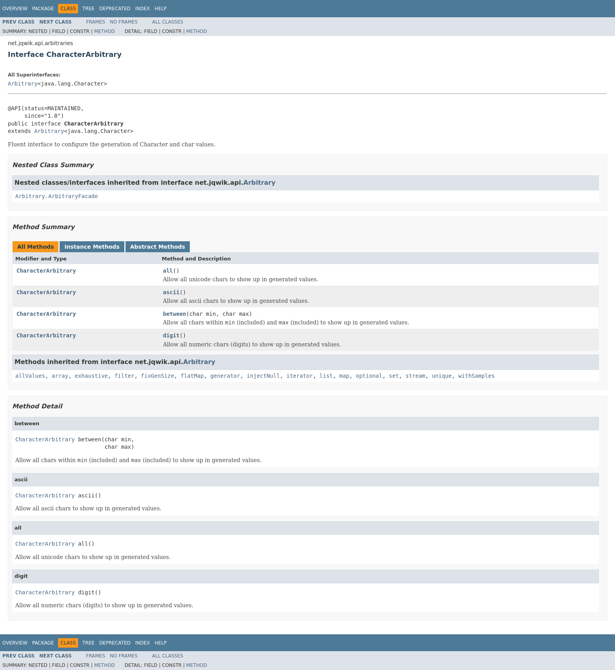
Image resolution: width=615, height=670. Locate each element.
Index (142, 8)
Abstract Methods (157, 247)
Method (104, 31)
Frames (96, 22)
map (344, 376)
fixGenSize (157, 376)
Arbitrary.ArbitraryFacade (56, 196)
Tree (88, 8)
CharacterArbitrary (46, 271)
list (326, 376)
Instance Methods (91, 247)
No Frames (124, 22)
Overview (14, 8)
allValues (30, 376)
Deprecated (115, 8)
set (394, 376)
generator (225, 376)
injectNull (263, 376)
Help (161, 8)
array (60, 376)
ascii (171, 292)
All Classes (167, 22)
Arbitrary (23, 83)
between (174, 314)
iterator (299, 376)
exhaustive (91, 376)
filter (125, 376)
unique (442, 376)
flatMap (192, 376)
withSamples (477, 376)
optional (369, 376)
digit (171, 335)
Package (43, 8)
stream (416, 376)
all (168, 271)
